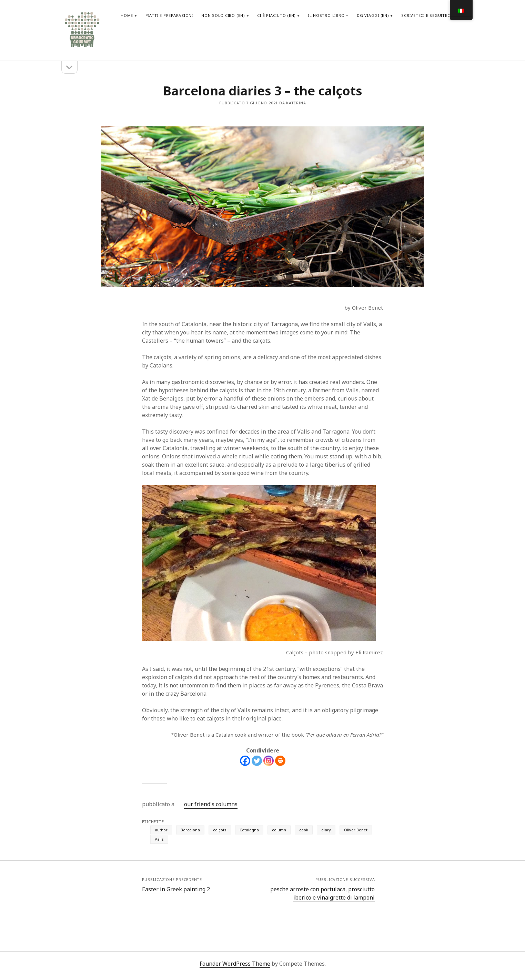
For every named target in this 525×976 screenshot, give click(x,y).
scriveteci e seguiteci (426, 15)
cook (303, 829)
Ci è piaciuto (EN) (276, 15)
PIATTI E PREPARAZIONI (169, 15)
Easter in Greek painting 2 (176, 889)
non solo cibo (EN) (223, 15)
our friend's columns (211, 804)
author (161, 829)
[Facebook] (245, 761)
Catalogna (249, 829)
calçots (219, 829)
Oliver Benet (355, 829)
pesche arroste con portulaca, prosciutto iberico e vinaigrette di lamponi (322, 893)
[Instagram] (268, 761)
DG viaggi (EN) (373, 15)
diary (326, 829)
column (279, 829)
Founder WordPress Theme (235, 963)
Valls (159, 839)
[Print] (280, 761)
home (127, 15)
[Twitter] (257, 761)
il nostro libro (326, 15)
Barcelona (190, 829)
